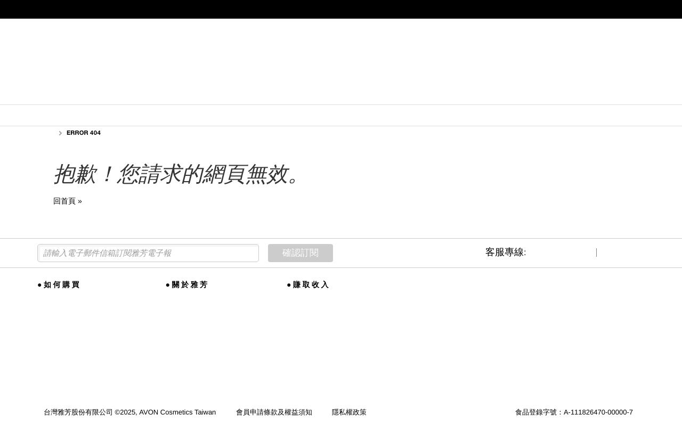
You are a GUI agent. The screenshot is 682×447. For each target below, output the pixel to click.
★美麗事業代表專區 (599, 28)
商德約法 (300, 369)
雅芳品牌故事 (186, 298)
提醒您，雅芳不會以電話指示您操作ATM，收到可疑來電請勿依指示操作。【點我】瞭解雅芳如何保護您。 (339, 9)
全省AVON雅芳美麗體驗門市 (80, 323)
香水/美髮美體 (364, 93)
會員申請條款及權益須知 (274, 412)
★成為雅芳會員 (69, 28)
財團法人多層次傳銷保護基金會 (335, 382)
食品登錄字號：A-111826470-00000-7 (574, 412)
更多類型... (566, 93)
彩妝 (207, 93)
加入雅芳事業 (307, 298)
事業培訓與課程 (311, 310)
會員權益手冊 (58, 310)
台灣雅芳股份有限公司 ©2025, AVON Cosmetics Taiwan (131, 412)
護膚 (139, 93)
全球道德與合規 (190, 310)
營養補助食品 (468, 93)
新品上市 (62, 93)
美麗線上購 (54, 298)
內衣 (276, 93)
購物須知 (51, 349)
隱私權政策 (349, 412)
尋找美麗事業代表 (314, 323)
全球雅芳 (179, 336)
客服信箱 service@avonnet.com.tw (322, 353)
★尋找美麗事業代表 (126, 28)
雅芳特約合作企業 (65, 336)
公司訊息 (179, 323)
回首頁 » (67, 201)
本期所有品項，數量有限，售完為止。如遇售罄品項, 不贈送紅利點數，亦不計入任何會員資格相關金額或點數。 (340, 116)
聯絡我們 (300, 336)
